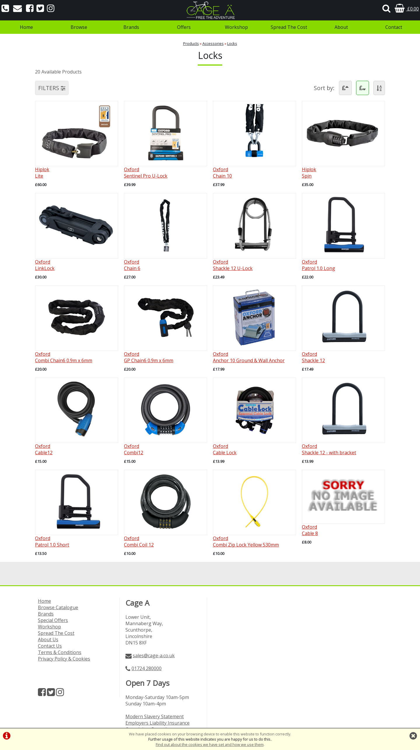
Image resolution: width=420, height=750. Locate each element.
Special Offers (53, 620)
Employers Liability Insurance (157, 723)
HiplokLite (42, 172)
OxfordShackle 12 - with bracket (329, 449)
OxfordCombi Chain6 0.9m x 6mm (63, 357)
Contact (393, 27)
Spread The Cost (289, 27)
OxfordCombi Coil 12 (139, 541)
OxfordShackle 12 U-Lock (233, 265)
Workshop (236, 27)
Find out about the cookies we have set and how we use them (210, 744)
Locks (232, 43)
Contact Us (50, 646)
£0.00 (407, 9)
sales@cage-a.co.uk (154, 655)
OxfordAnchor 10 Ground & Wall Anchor (249, 357)
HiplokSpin (309, 172)
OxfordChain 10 (222, 172)
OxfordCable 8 (310, 530)
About (341, 27)
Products (191, 43)
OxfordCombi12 (133, 449)
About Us (48, 639)
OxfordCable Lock (225, 449)
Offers (184, 27)
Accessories (213, 43)
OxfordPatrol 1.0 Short (52, 541)
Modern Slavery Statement (154, 716)
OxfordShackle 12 (313, 357)
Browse (79, 27)
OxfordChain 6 (132, 265)
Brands (131, 27)
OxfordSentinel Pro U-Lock (145, 172)
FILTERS (51, 88)
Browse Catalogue (58, 607)
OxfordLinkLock (45, 265)
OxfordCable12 (43, 449)
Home (26, 27)
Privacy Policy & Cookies (64, 659)
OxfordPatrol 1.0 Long (318, 265)
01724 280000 (147, 668)
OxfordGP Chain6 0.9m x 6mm (148, 357)
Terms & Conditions (59, 652)
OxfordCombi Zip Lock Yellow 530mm (246, 541)
